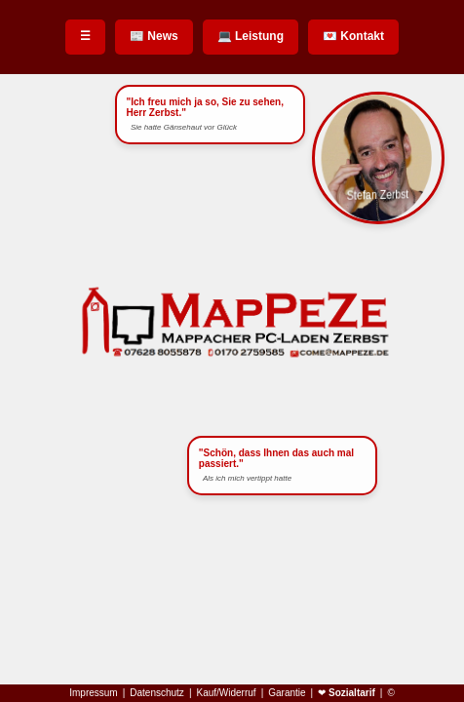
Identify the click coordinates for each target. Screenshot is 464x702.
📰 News (154, 36)
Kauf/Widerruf (225, 693)
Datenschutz (157, 693)
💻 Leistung (250, 36)
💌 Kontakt (353, 36)
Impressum (93, 693)
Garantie (286, 693)
